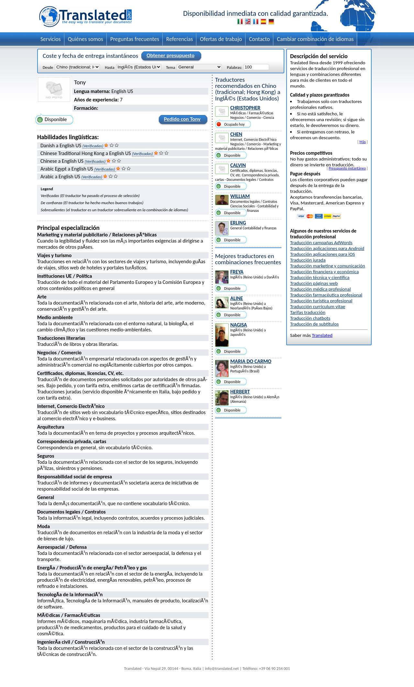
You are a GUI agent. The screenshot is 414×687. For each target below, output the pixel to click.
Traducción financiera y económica (324, 272)
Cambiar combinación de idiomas (315, 39)
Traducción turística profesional (321, 301)
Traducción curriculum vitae (317, 306)
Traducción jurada (308, 260)
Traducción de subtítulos (314, 324)
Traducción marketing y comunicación (327, 266)
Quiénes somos (85, 39)
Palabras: (234, 67)
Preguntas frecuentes (134, 39)
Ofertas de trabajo (221, 39)
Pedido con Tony (181, 120)
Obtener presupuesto (169, 56)
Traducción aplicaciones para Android (327, 248)
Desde (48, 67)
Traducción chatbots (310, 318)
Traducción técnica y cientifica (319, 277)
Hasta (109, 67)
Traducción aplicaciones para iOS (322, 254)
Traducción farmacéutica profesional (326, 295)
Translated (322, 335)
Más (362, 142)
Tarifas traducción (307, 312)
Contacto (259, 39)
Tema (170, 67)
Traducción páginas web (314, 283)
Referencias (179, 39)
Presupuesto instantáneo (347, 168)
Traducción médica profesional (320, 289)
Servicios (50, 39)
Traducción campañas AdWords (321, 242)
